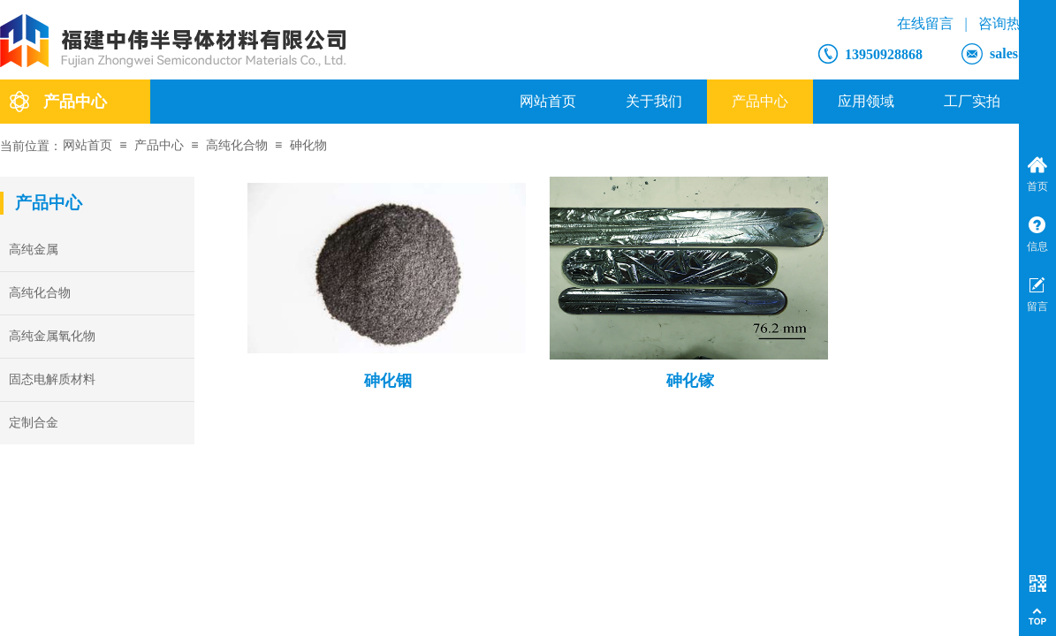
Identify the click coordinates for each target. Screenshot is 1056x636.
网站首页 (548, 101)
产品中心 (760, 101)
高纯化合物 (237, 145)
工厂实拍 (972, 101)
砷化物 (308, 145)
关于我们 (654, 101)
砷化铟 (388, 381)
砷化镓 (690, 381)
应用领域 (866, 101)
